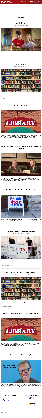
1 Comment (28, 107)
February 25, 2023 (23, 319)
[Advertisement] (21, 9)
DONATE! (34, 2)
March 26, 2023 (28, 276)
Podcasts (33, 1)
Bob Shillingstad (17, 233)
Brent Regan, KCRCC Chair (19, 25)
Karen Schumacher (16, 107)
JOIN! (36, 1)
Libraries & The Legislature (21, 105)
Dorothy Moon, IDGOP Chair (16, 150)
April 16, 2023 (22, 233)
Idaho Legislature (5, 139)
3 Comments (29, 150)
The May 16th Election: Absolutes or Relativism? (21, 231)
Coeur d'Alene (5, 265)
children (4, 57)
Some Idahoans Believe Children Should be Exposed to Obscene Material (21, 147)
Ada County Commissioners (6, 308)
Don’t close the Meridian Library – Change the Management (21, 316)
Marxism (8, 392)
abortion (4, 392)
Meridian (13, 308)
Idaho (3, 351)
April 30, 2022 (22, 360)
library (6, 57)
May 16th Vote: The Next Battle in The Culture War (21, 190)
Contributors (30, 1)
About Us (25, 1)
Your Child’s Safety (21, 23)
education (8, 265)
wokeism (10, 351)
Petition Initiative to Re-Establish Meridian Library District (21, 273)
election (10, 265)
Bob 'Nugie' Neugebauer (16, 319)
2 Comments (27, 233)
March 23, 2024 (23, 107)
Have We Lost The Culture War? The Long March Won (21, 358)
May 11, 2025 (26, 25)
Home (22, 1)
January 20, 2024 (24, 150)
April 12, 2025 (26, 66)
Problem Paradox (21, 64)
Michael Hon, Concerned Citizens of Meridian (19, 276)
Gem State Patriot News (5, 1)
